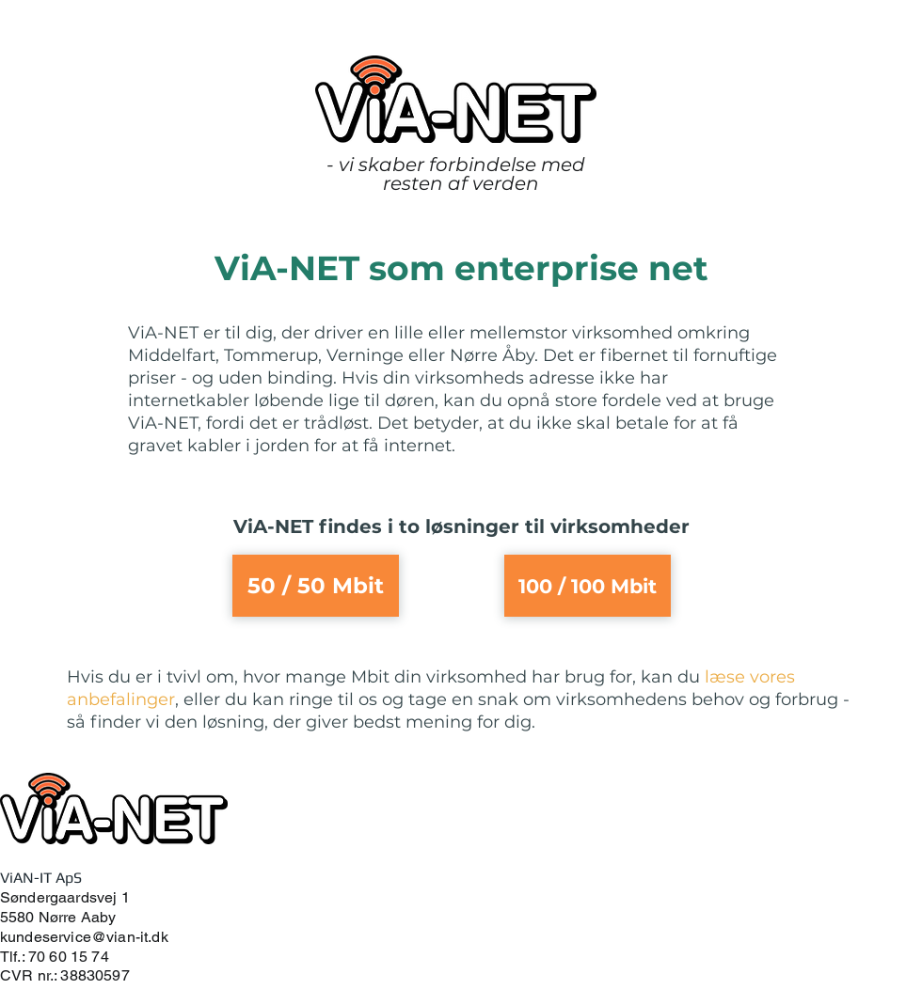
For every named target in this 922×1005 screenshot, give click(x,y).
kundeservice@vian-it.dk (84, 937)
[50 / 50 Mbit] (315, 586)
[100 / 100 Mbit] (587, 586)
